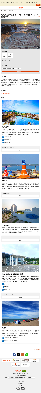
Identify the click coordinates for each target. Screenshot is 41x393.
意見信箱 (20, 385)
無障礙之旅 (10, 56)
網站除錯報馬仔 (37, 349)
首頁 (2, 11)
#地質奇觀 (9, 68)
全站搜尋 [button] (38, 8)
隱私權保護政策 (20, 383)
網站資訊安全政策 (20, 381)
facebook (14, 354)
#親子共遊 (18, 68)
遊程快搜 (5, 10)
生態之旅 (4, 56)
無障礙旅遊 (11, 10)
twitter (18, 354)
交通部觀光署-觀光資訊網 (20, 8)
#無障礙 (4, 68)
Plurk (22, 354)
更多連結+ (25, 364)
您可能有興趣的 (40, 8)
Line (22, 389)
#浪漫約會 (14, 68)
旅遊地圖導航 (19, 71)
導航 (20, 150)
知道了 (38, 4)
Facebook (17, 389)
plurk (24, 389)
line (26, 354)
